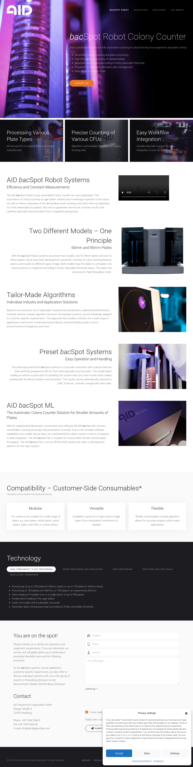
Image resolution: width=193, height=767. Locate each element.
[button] (186, 713)
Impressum (158, 761)
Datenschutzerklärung (142, 761)
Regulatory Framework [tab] (24, 575)
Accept (119, 753)
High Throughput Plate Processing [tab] (31, 569)
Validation (140, 10)
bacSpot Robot (119, 10)
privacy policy (127, 735)
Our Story (159, 10)
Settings (174, 753)
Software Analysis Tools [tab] (157, 569)
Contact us (81, 83)
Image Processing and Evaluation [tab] (83, 569)
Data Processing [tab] (122, 569)
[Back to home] (19, 10)
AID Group (177, 10)
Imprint (86, 760)
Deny (147, 753)
